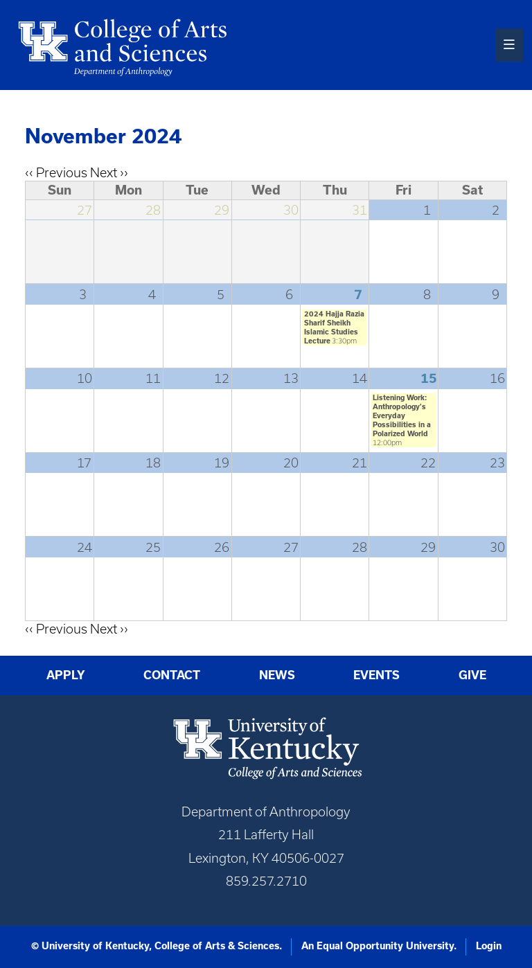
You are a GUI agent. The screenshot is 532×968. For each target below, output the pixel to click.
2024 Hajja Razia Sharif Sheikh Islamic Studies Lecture (334, 327)
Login (489, 945)
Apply (65, 675)
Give (472, 675)
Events (376, 675)
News (277, 675)
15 (428, 378)
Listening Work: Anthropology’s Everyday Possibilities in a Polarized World (402, 415)
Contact (171, 675)
